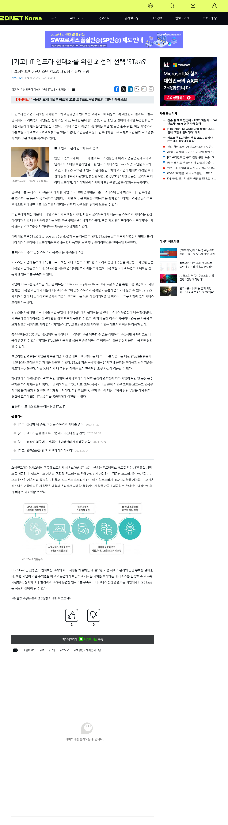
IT (43, 650)
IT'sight (157, 18)
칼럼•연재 (182, 18)
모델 (53, 650)
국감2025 (105, 18)
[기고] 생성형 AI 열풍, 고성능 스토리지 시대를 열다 (50, 424)
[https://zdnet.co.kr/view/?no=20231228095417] (116, 89)
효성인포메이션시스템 (88, 650)
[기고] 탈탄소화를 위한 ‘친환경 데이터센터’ (45, 450)
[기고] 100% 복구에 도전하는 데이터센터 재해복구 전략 (54, 441)
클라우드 (31, 650)
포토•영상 (209, 18)
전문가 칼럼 (17, 78)
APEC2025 (77, 18)
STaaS (66, 650)
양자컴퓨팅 (131, 18)
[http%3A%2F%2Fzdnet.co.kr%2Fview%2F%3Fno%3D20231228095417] (130, 89)
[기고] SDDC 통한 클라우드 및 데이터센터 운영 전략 (51, 433)
